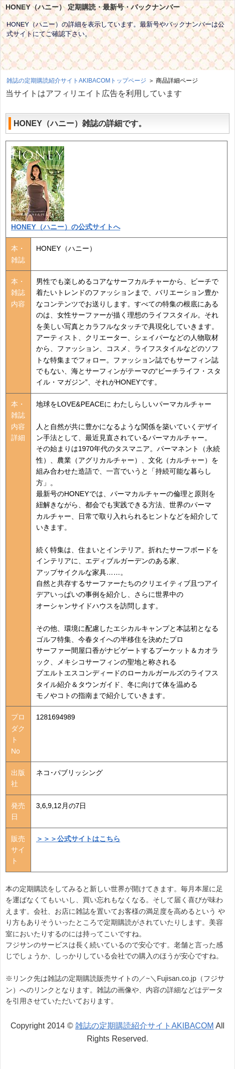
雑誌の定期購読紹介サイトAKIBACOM (144, 1025)
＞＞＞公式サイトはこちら (78, 839)
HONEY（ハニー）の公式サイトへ (65, 227)
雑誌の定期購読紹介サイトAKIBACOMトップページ (76, 80)
